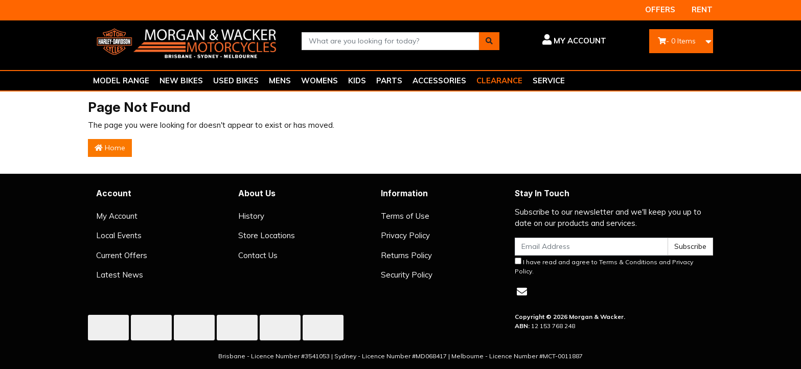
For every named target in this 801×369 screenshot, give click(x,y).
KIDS (357, 80)
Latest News (119, 275)
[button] (560, 41)
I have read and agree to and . (604, 266)
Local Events (119, 235)
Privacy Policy (405, 235)
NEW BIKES (181, 80)
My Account (117, 216)
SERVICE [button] (549, 80)
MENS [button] (280, 80)
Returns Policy (406, 255)
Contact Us (258, 255)
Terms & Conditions (628, 262)
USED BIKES (236, 80)
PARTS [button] (389, 80)
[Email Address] (591, 247)
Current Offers (121, 255)
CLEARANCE (499, 80)
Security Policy (406, 275)
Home (110, 147)
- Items (677, 40)
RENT (702, 9)
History (251, 216)
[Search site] (489, 41)
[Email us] (522, 291)
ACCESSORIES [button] (439, 80)
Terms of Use (405, 216)
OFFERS (660, 9)
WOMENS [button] (319, 80)
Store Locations (266, 235)
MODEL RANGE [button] (121, 80)
